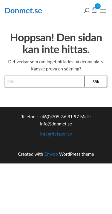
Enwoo (51, 154)
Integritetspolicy (56, 133)
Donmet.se (23, 10)
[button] (103, 11)
